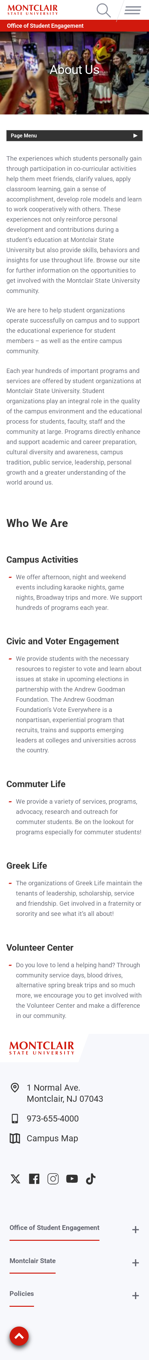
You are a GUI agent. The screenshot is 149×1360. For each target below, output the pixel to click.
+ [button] (135, 1229)
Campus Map (44, 1138)
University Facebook (34, 1179)
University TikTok (91, 1179)
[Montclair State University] (32, 10)
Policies (22, 1294)
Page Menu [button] (24, 136)
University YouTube (72, 1179)
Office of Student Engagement (45, 25)
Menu (130, 4)
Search (104, 4)
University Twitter (15, 1179)
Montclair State (33, 1261)
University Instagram (53, 1179)
